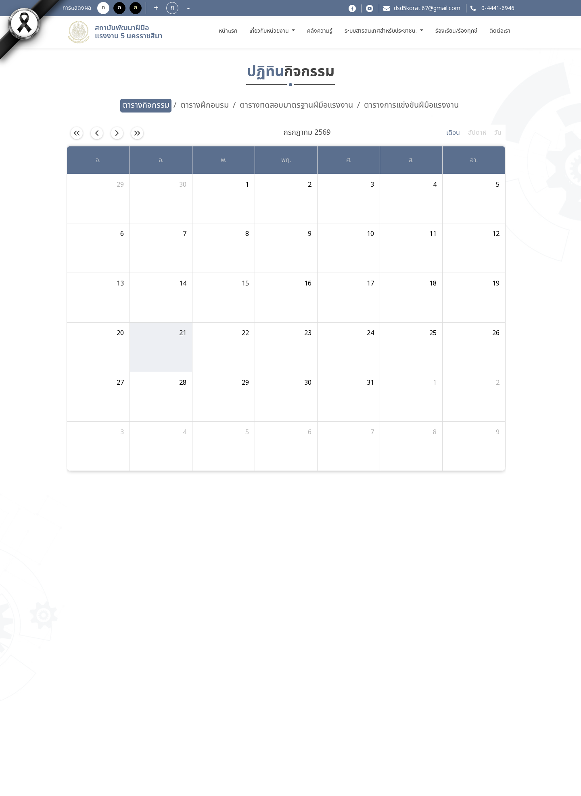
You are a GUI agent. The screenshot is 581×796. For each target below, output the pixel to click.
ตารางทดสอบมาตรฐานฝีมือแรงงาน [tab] (296, 105)
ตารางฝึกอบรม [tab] (204, 105)
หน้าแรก (229, 31)
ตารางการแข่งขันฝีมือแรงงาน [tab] (411, 105)
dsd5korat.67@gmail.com (427, 8)
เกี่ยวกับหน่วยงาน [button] (269, 31)
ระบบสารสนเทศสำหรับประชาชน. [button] (381, 31)
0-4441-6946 (497, 8)
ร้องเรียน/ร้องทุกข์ (456, 31)
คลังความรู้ (319, 31)
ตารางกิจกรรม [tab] (145, 105)
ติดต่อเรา (499, 31)
